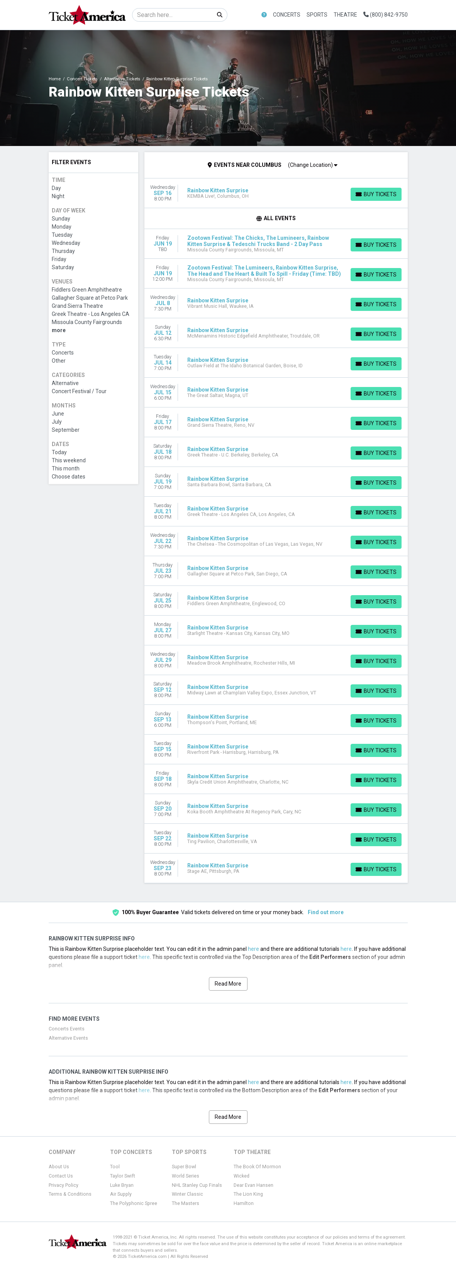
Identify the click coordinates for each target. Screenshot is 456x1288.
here (253, 949)
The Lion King (248, 1194)
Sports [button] (317, 15)
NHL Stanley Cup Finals (197, 1185)
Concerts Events (67, 1029)
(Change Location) (312, 165)
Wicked (241, 1176)
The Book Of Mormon (257, 1166)
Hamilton (244, 1203)
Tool (115, 1166)
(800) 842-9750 (385, 15)
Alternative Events (68, 1038)
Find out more (326, 912)
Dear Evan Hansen (253, 1185)
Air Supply (121, 1194)
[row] (276, 193)
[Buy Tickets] (376, 194)
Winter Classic (187, 1194)
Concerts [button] (286, 15)
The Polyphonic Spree (133, 1203)
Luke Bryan (122, 1185)
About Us (59, 1166)
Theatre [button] (345, 15)
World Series (185, 1176)
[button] (264, 15)
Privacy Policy (63, 1185)
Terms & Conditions (70, 1194)
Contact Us (61, 1176)
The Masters (185, 1203)
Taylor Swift (122, 1176)
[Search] (172, 15)
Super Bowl (184, 1166)
